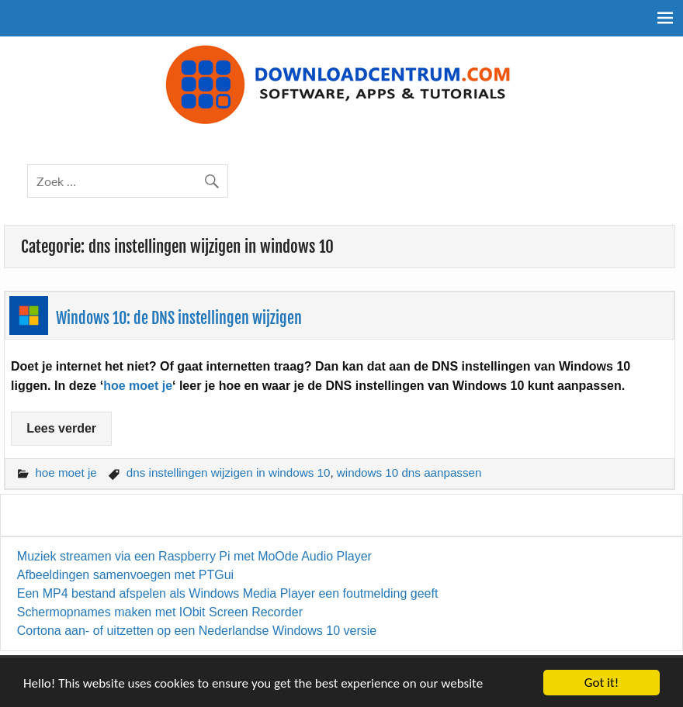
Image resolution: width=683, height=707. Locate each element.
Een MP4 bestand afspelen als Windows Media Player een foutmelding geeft (228, 593)
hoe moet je (137, 385)
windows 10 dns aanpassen (409, 472)
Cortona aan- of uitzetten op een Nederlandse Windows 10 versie (196, 630)
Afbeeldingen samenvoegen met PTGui (125, 574)
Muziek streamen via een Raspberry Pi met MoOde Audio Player (194, 556)
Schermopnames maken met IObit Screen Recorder (160, 612)
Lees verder (61, 428)
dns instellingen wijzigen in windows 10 (229, 472)
